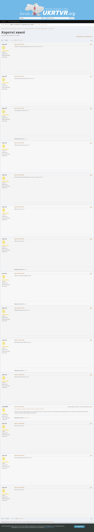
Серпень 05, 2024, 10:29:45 (19, 273)
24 (17, 40)
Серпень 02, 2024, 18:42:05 (19, 238)
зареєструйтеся (43, 24)
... (11, 40)
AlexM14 (25, 138)
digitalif (25, 269)
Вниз (2, 40)
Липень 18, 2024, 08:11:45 (19, 76)
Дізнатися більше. (49, 527)
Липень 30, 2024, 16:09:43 (19, 206)
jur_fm (5, 44)
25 (19, 40)
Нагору (2, 518)
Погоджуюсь (79, 526)
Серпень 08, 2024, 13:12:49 (19, 307)
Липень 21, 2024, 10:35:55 (19, 108)
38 (21, 40)
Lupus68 (25, 417)
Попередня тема (80, 36)
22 (14, 40)
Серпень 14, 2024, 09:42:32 (19, 374)
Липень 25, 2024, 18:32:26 (19, 142)
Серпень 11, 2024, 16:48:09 (19, 340)
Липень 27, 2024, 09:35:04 (19, 174)
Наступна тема (89, 36)
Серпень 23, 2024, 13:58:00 (19, 487)
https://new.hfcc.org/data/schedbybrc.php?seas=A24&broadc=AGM (29, 409)
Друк (92, 40)
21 (12, 40)
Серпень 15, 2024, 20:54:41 (19, 406)
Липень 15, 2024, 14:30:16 (19, 44)
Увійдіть (36, 24)
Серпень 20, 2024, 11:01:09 (19, 455)
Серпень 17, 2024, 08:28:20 (19, 423)
